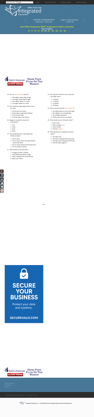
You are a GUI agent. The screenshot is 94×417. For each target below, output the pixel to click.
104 (56, 31)
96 (29, 31)
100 (42, 31)
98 (35, 31)
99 (38, 31)
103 (52, 31)
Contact (7, 387)
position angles (19, 94)
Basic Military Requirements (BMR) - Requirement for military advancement (47, 27)
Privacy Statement (9, 383)
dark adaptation (69, 108)
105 (60, 31)
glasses (63, 125)
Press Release (8, 385)
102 (48, 31)
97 (32, 31)
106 (64, 31)
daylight (60, 129)
